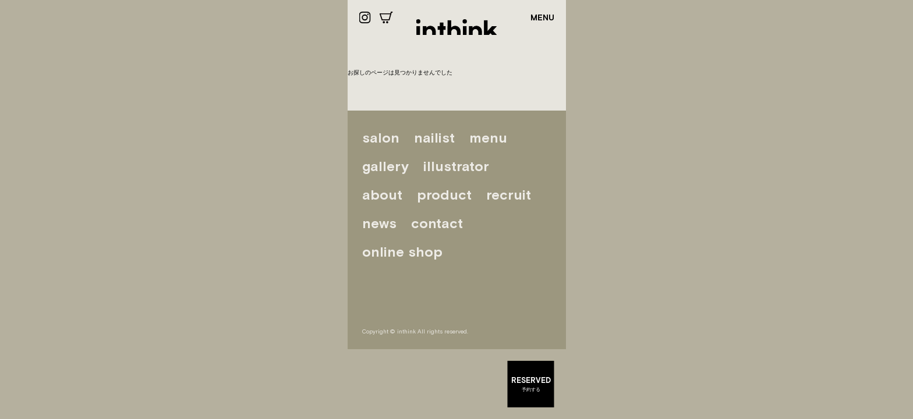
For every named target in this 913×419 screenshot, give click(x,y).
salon (380, 137)
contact (437, 223)
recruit (508, 195)
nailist (434, 137)
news (379, 223)
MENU (542, 17)
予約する (531, 383)
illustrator (456, 166)
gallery (385, 166)
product (444, 195)
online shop (402, 252)
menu (488, 137)
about (382, 195)
